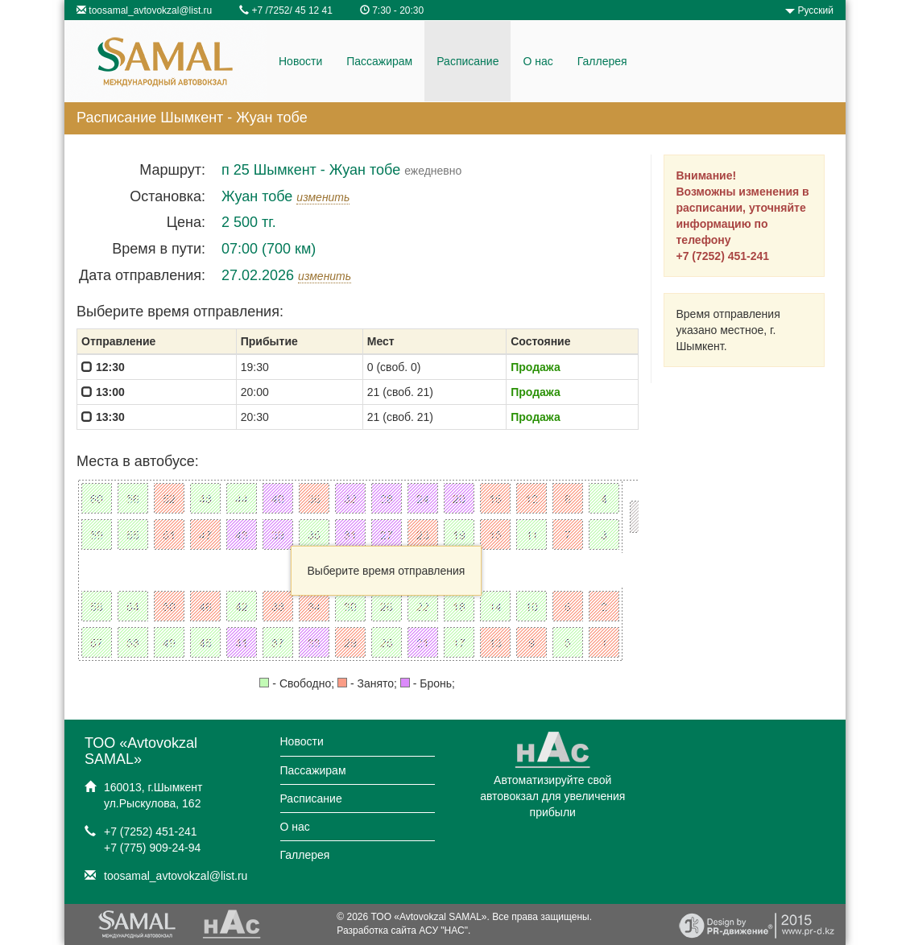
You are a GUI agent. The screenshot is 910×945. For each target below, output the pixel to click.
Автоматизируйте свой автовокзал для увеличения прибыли (552, 780)
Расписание (467, 61)
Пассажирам (379, 61)
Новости (300, 61)
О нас (537, 61)
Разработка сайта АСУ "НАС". (403, 930)
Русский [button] (809, 10)
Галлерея (602, 61)
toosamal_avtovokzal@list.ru (150, 10)
